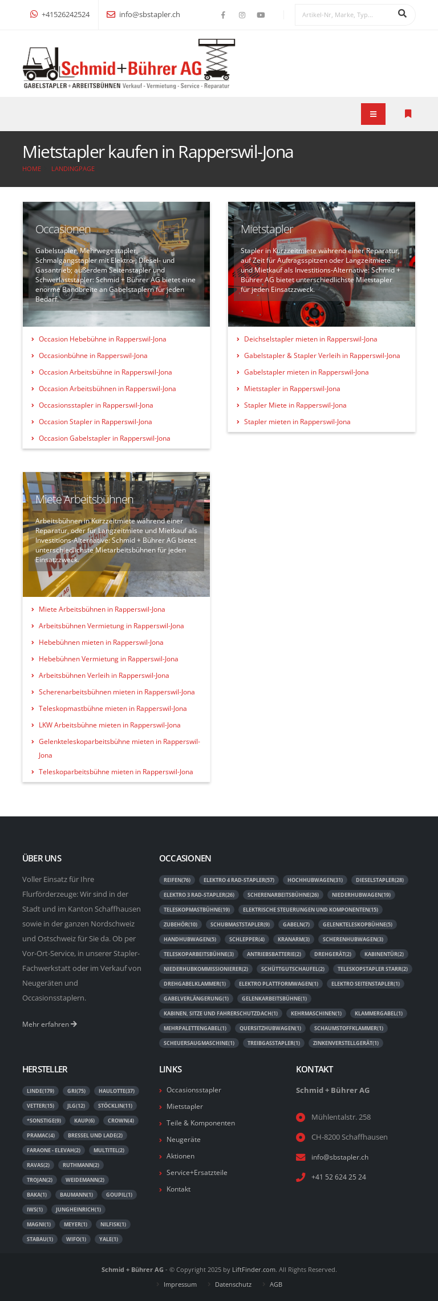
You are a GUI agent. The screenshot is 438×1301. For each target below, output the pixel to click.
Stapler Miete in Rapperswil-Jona (295, 405)
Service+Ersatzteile (198, 1172)
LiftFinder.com (253, 1269)
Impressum (180, 1284)
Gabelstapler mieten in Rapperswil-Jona (306, 372)
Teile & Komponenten (203, 1123)
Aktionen (182, 1156)
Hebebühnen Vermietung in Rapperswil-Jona (109, 659)
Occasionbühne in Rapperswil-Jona (93, 355)
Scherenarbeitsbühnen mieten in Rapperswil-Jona (117, 692)
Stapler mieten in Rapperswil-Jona (297, 421)
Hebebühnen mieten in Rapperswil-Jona (101, 642)
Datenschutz (233, 1284)
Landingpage (73, 168)
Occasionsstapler (195, 1090)
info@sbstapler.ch (143, 14)
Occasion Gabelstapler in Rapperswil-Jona (105, 438)
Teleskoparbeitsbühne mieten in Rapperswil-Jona (116, 771)
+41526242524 (60, 14)
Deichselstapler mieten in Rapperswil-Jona (311, 339)
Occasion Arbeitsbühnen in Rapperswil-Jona (107, 388)
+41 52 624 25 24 (338, 1177)
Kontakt (180, 1189)
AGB (276, 1284)
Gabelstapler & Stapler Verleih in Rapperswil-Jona (322, 355)
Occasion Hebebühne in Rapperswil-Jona (103, 339)
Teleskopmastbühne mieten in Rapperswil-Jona (113, 708)
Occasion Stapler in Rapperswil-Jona (95, 421)
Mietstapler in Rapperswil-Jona (292, 388)
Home (31, 168)
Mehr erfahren (50, 1024)
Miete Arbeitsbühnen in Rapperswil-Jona (102, 609)
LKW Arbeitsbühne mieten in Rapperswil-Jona (110, 725)
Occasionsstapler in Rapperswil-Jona (96, 405)
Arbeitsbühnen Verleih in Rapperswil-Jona (104, 675)
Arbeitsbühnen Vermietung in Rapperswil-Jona (111, 626)
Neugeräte (184, 1139)
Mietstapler (186, 1106)
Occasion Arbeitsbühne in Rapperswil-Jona (105, 372)
